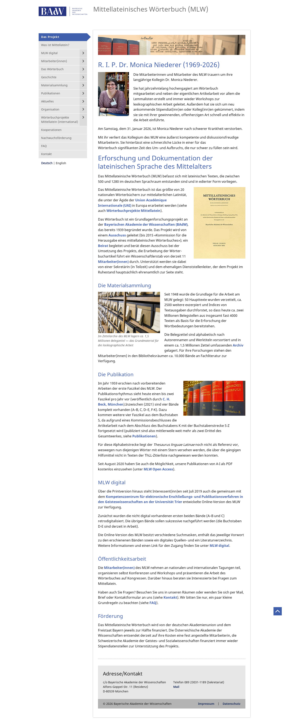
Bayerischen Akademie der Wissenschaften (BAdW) (145, 224)
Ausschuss (117, 235)
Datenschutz (231, 704)
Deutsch (47, 163)
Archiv (238, 345)
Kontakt (170, 597)
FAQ (152, 603)
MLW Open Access (158, 469)
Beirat (103, 245)
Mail (176, 687)
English (61, 163)
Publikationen (144, 436)
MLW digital (219, 545)
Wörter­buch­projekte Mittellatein (133, 210)
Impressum (206, 704)
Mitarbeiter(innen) (113, 261)
